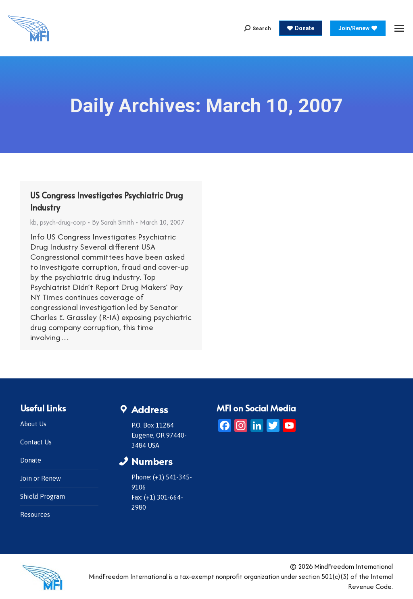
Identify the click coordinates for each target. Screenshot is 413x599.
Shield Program (42, 496)
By (113, 222)
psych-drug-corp (63, 222)
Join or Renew (40, 478)
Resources (35, 514)
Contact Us (36, 442)
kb (33, 222)
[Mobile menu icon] (399, 28)
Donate (30, 460)
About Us (33, 424)
